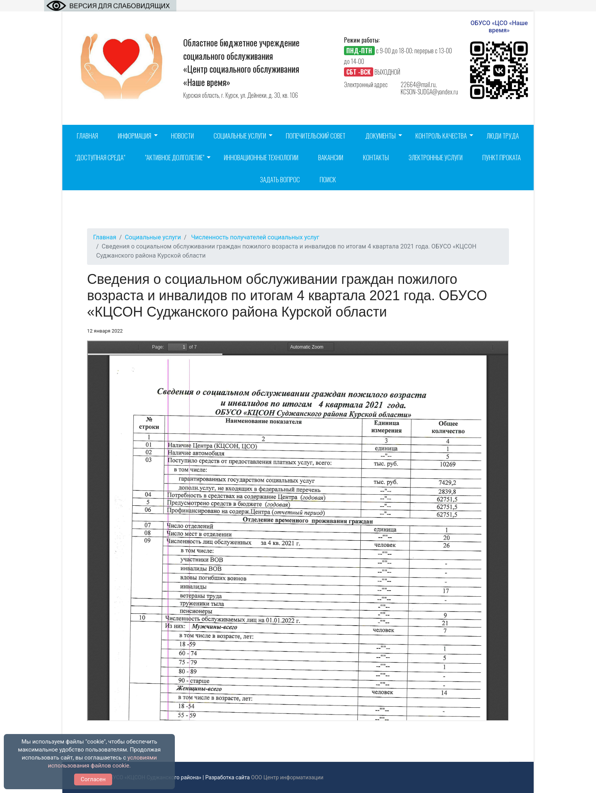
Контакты (376, 157)
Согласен (93, 779)
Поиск (328, 179)
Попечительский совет (316, 135)
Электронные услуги (436, 157)
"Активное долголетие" (174, 157)
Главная (87, 135)
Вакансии (330, 157)
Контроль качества (441, 135)
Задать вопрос (280, 179)
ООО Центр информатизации (287, 777)
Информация (134, 135)
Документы (380, 135)
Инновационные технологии (261, 157)
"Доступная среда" (100, 157)
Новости (182, 135)
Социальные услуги (240, 135)
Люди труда (503, 135)
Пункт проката (501, 157)
